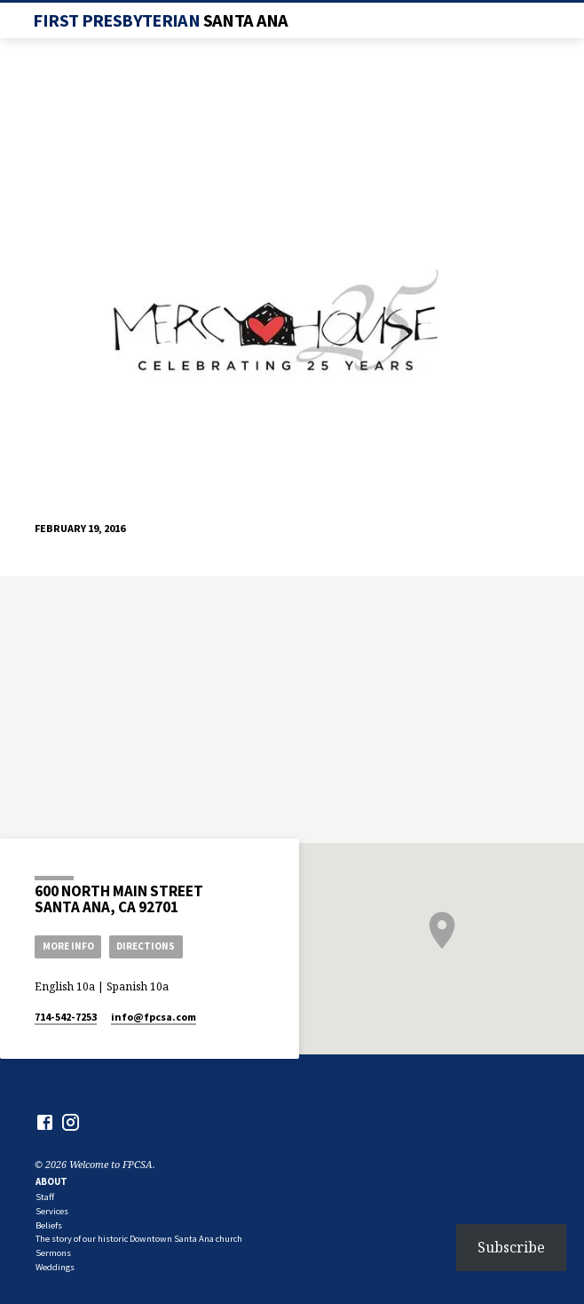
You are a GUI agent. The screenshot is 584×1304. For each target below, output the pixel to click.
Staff (45, 1197)
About (51, 1181)
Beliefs (49, 1225)
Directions (145, 946)
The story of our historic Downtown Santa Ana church (139, 1238)
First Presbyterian (160, 20)
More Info (68, 946)
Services (52, 1211)
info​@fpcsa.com (153, 1016)
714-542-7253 (66, 1016)
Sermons (53, 1253)
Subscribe (511, 1247)
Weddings (55, 1267)
